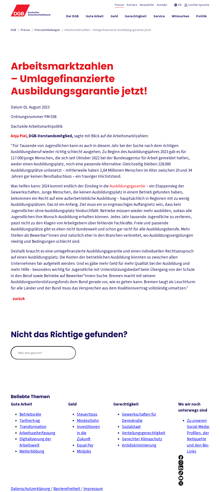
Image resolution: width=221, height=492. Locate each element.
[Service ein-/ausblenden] (159, 17)
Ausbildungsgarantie (127, 186)
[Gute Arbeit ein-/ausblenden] (94, 17)
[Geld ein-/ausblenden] (114, 17)
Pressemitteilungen (47, 30)
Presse (119, 5)
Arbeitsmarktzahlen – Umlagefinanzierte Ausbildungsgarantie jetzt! (108, 30)
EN (178, 5)
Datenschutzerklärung (31, 489)
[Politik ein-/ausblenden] (201, 17)
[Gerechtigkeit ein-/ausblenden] (135, 17)
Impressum (93, 489)
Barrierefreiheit (67, 489)
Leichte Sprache (196, 5)
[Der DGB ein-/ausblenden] (72, 17)
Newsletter (147, 5)
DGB (13, 30)
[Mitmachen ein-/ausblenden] (180, 17)
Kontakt (162, 5)
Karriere (132, 5)
